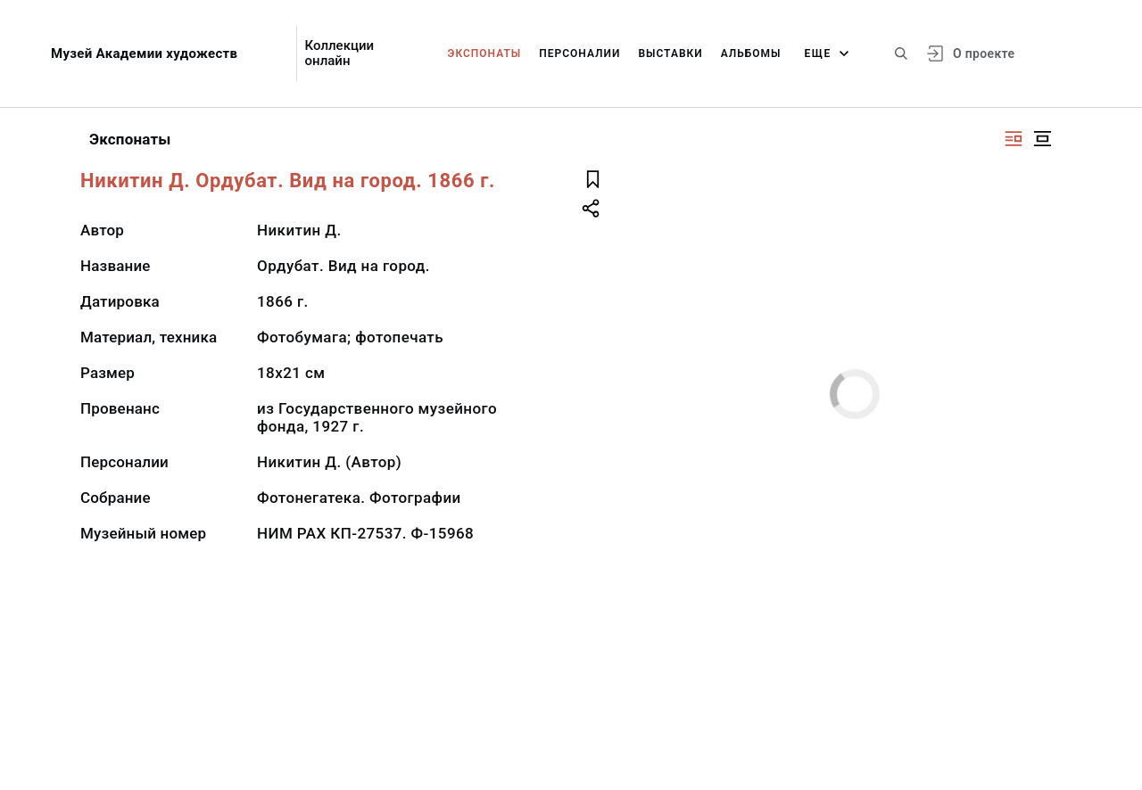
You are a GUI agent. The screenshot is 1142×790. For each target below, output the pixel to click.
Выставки (670, 53)
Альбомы (751, 53)
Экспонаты (485, 53)
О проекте (983, 53)
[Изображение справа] (1013, 138)
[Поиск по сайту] (901, 53)
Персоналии (579, 53)
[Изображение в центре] (1042, 138)
